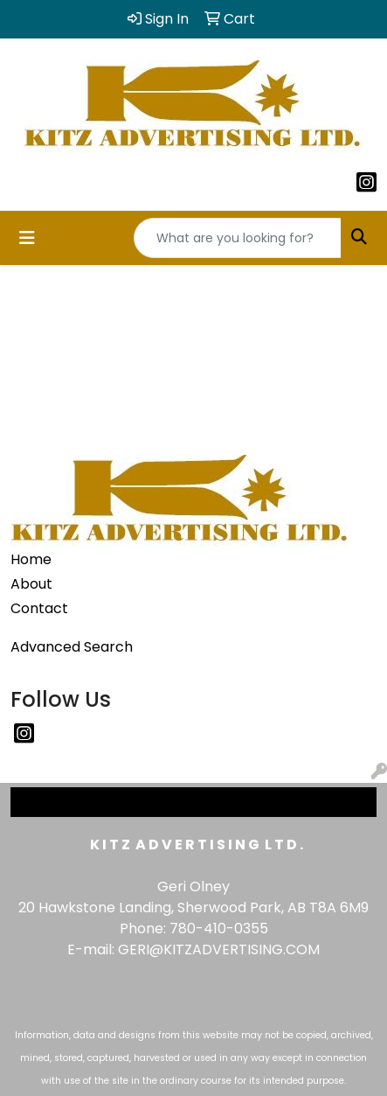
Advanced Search (71, 647)
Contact (39, 608)
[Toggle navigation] (27, 238)
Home (31, 559)
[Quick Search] (238, 238)
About (31, 584)
